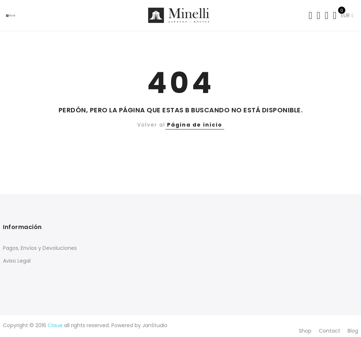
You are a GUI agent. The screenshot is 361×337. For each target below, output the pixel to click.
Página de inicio (194, 124)
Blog (353, 330)
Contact (329, 330)
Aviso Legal (17, 260)
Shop (305, 330)
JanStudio (154, 325)
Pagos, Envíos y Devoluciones (40, 248)
